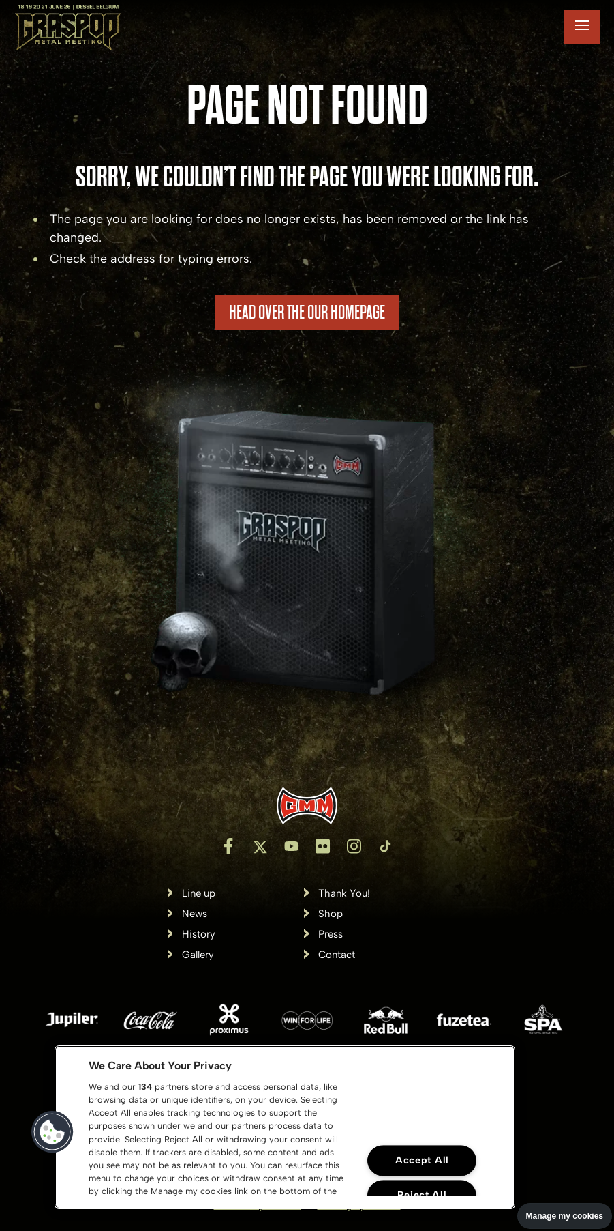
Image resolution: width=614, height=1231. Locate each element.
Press (330, 934)
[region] (285, 1127)
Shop (330, 914)
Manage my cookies (564, 1216)
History (198, 934)
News (194, 914)
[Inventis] (307, 805)
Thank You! (344, 893)
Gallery (198, 955)
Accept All (422, 1161)
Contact (336, 955)
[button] (52, 1132)
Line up (198, 893)
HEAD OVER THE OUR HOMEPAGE (307, 312)
